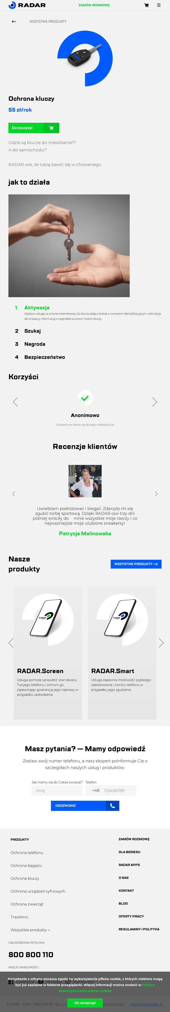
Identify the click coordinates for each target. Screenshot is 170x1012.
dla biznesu (129, 852)
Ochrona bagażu (26, 865)
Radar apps (129, 865)
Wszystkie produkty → (30, 930)
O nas (124, 878)
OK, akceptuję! (85, 1003)
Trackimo (19, 917)
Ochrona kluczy (25, 878)
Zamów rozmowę (94, 5)
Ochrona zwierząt (27, 904)
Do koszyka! (35, 128)
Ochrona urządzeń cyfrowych (38, 891)
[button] (14, 494)
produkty (20, 840)
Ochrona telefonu (27, 852)
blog (123, 903)
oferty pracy (131, 916)
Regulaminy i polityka (139, 929)
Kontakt (126, 891)
